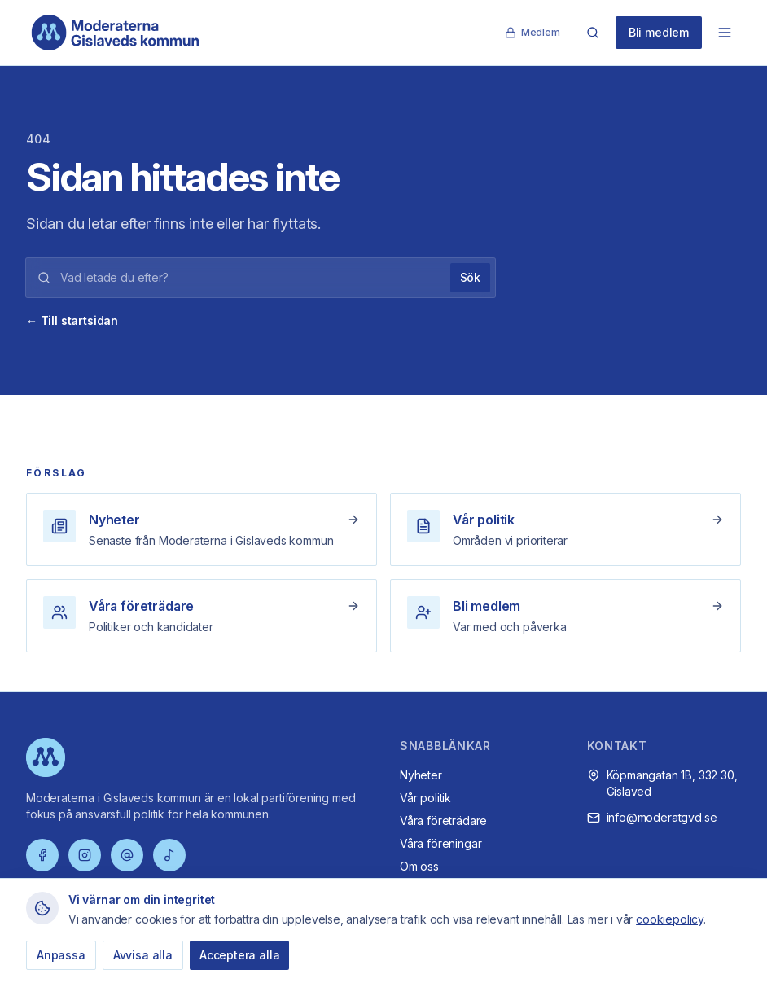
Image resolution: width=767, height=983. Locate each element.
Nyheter (421, 775)
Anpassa (61, 955)
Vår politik (425, 798)
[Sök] (592, 32)
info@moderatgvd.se (662, 817)
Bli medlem (659, 32)
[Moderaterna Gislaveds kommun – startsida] (115, 32)
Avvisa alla (143, 955)
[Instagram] (84, 855)
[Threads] (127, 855)
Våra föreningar (440, 843)
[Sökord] (250, 277)
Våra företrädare (443, 820)
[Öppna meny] (724, 32)
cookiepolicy (669, 919)
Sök (470, 277)
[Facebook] (42, 855)
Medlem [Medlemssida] (532, 32)
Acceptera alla (239, 955)
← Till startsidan (72, 320)
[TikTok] (169, 855)
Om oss (419, 866)
